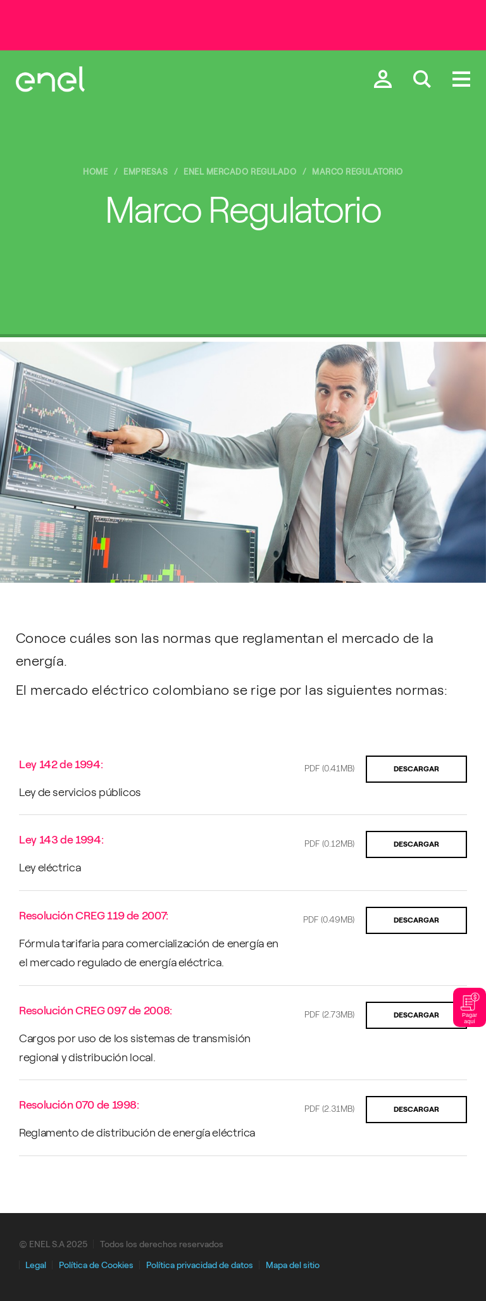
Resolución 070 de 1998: (79, 1105)
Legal (35, 1265)
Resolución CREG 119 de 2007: (93, 916)
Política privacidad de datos (199, 1265)
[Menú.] (461, 80)
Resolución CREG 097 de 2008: (95, 1011)
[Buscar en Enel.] (422, 80)
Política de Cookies (96, 1265)
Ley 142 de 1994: (61, 764)
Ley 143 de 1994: (61, 840)
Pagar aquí (470, 1007)
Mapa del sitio (293, 1265)
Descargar (416, 768)
